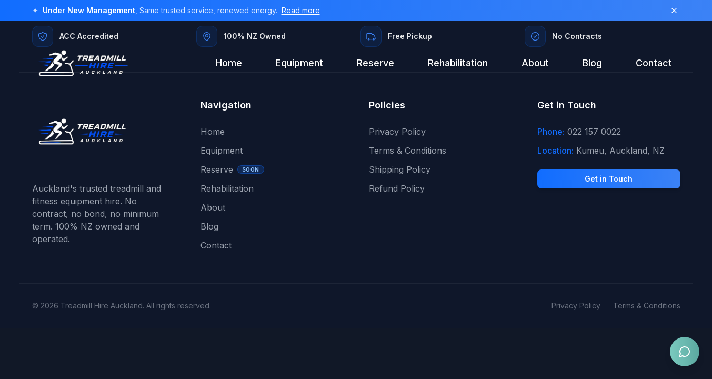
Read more (301, 10)
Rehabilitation (458, 62)
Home (229, 62)
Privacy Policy (397, 131)
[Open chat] (684, 351)
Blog (592, 62)
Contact (654, 62)
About (535, 62)
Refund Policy (397, 188)
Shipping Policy (399, 169)
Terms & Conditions (407, 150)
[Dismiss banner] (674, 10)
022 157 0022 (594, 131)
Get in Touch (609, 178)
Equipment (299, 62)
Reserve (375, 62)
